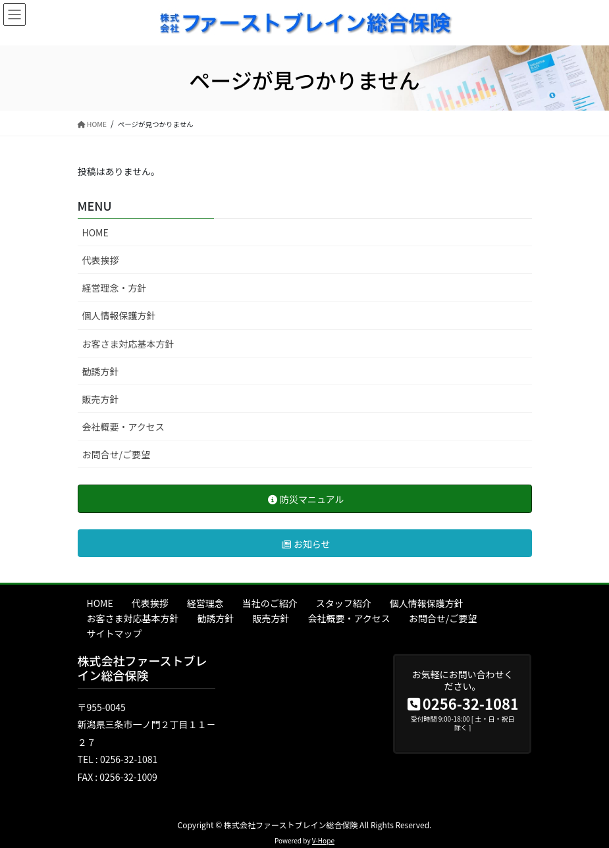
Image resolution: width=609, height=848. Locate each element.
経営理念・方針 (114, 287)
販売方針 (100, 399)
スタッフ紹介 (343, 603)
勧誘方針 (100, 371)
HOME (95, 232)
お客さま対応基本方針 (128, 343)
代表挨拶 (100, 260)
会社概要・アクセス (123, 426)
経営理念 (205, 603)
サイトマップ (114, 633)
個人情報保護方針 (119, 315)
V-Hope (323, 840)
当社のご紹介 (270, 603)
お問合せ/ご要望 (116, 454)
